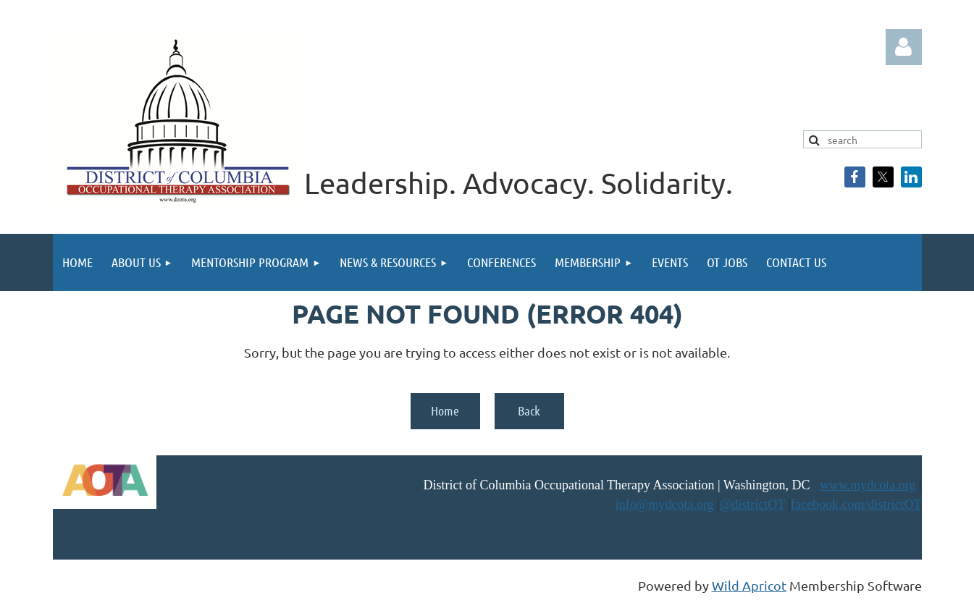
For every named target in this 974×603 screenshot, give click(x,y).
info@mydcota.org (665, 504)
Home (445, 410)
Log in (904, 47)
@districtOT (752, 504)
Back (529, 410)
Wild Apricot (749, 585)
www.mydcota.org (867, 485)
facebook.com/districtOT (856, 504)
